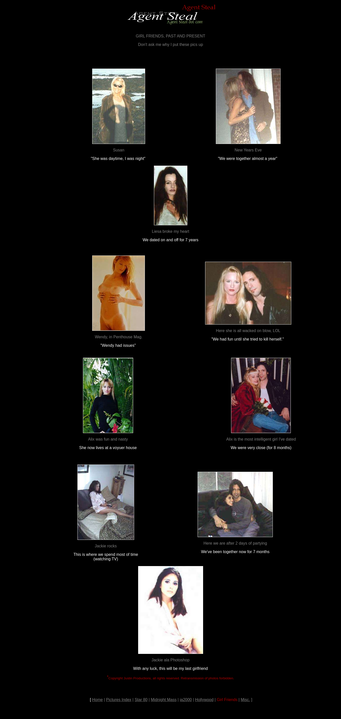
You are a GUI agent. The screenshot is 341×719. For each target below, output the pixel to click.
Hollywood (204, 700)
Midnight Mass (164, 700)
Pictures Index (118, 700)
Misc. (245, 700)
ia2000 (186, 700)
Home (97, 700)
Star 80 (141, 700)
